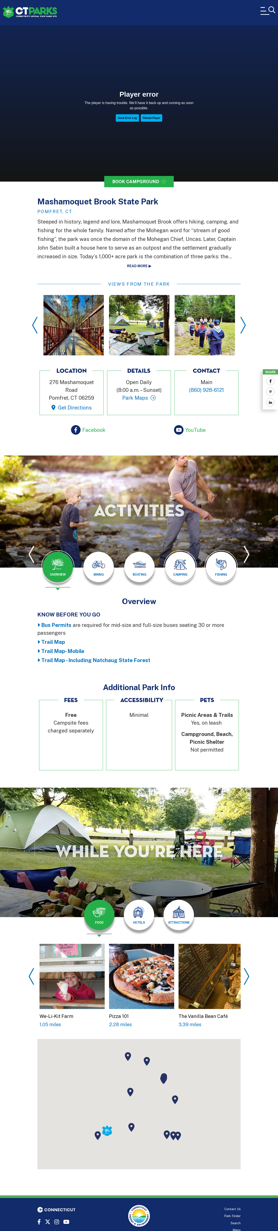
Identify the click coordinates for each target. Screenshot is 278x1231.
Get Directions (75, 407)
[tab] (58, 567)
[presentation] (57, 570)
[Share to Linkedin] (270, 402)
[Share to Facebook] (270, 381)
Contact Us (232, 1209)
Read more (137, 266)
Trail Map (53, 642)
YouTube (195, 430)
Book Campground (135, 181)
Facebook (94, 430)
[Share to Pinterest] (270, 392)
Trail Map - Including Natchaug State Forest (95, 660)
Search (236, 1223)
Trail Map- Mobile (62, 651)
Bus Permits (56, 625)
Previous (35, 325)
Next (243, 325)
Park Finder (232, 1216)
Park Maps (135, 398)
